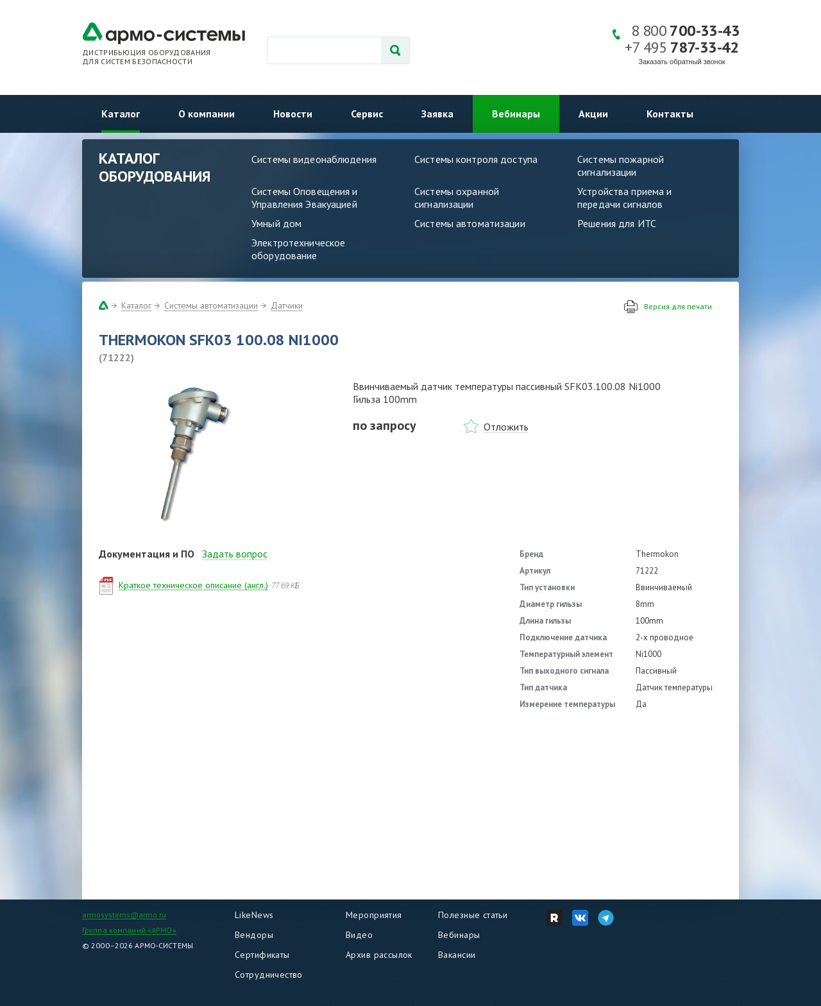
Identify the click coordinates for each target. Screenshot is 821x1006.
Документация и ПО (146, 553)
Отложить (506, 426)
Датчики (287, 305)
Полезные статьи (472, 915)
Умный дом (276, 223)
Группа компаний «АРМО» (129, 930)
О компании (206, 113)
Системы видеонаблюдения (314, 159)
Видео (359, 935)
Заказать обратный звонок (682, 61)
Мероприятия (374, 915)
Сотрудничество (269, 974)
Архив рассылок (379, 954)
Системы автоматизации (469, 223)
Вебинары (516, 113)
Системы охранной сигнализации (456, 197)
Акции (593, 113)
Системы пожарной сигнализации (620, 165)
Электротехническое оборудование (298, 249)
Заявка (437, 113)
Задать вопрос (234, 553)
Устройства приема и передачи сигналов (624, 197)
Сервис (367, 113)
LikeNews (254, 915)
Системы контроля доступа (475, 159)
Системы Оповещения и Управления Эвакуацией (304, 197)
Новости (292, 113)
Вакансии (456, 954)
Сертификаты (262, 954)
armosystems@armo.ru (124, 914)
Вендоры (254, 935)
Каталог (120, 113)
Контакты (670, 113)
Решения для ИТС (616, 223)
